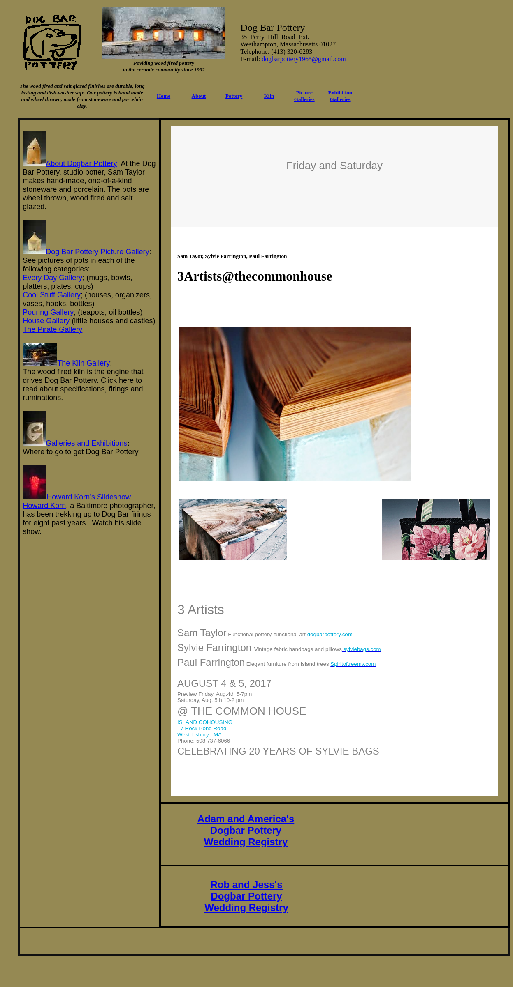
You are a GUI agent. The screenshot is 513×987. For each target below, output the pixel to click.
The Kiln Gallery (83, 363)
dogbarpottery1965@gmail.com (304, 58)
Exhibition (340, 93)
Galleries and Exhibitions (86, 443)
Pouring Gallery (48, 312)
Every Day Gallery (52, 278)
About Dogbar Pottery (81, 163)
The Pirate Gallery (52, 329)
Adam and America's (246, 818)
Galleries (340, 99)
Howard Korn (44, 506)
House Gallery (46, 321)
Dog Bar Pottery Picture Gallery (97, 252)
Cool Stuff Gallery (52, 295)
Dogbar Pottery (245, 830)
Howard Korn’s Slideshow (88, 497)
